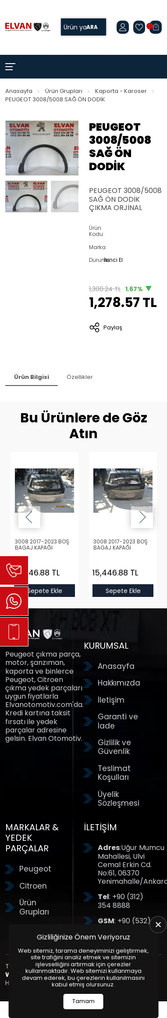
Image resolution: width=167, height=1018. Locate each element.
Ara (92, 27)
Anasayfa (18, 91)
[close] (158, 924)
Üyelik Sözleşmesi (118, 799)
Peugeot (35, 868)
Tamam (83, 1001)
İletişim (111, 700)
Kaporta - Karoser (121, 91)
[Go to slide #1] (26, 196)
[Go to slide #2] (72, 196)
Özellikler (80, 377)
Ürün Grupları (63, 91)
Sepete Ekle (44, 590)
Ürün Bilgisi (31, 377)
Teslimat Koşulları (114, 773)
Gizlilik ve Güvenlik (114, 747)
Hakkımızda (119, 683)
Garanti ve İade (118, 721)
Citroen (33, 886)
